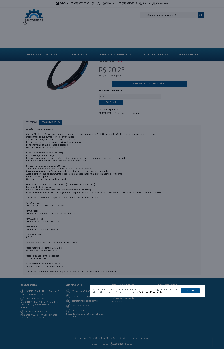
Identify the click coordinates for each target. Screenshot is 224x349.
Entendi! (190, 290)
